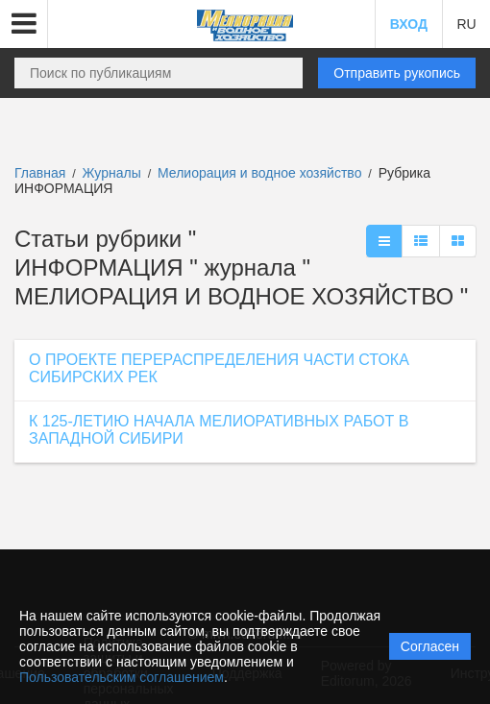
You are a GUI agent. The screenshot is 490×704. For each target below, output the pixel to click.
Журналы (112, 173)
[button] (24, 24)
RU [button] (466, 24)
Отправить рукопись (396, 73)
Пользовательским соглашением (121, 677)
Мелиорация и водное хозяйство (261, 173)
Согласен (430, 646)
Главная (39, 173)
